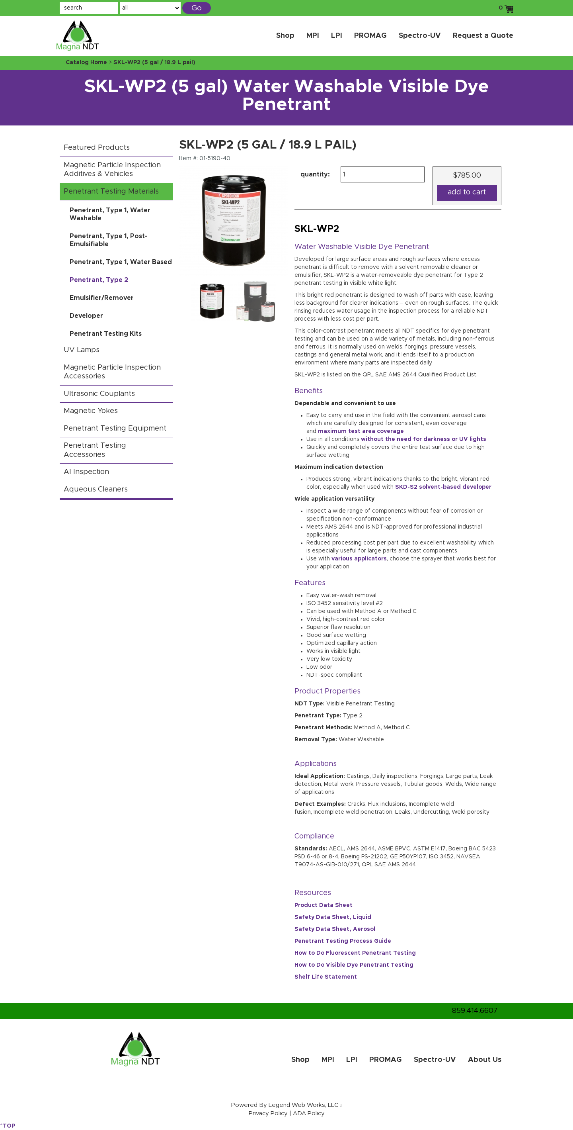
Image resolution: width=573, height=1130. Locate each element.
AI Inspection (86, 472)
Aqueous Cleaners (96, 489)
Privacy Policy (268, 1113)
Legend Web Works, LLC (303, 1105)
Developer (86, 316)
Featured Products (97, 147)
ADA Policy (309, 1113)
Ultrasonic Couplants (99, 394)
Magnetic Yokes (91, 411)
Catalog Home (86, 62)
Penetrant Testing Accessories (95, 450)
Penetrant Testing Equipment (115, 428)
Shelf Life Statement (325, 977)
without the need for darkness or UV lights (423, 439)
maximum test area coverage (361, 431)
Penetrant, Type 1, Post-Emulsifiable (108, 240)
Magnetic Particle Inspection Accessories (112, 372)
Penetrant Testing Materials (111, 191)
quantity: (315, 174)
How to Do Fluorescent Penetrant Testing (355, 953)
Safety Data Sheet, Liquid (332, 917)
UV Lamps (81, 350)
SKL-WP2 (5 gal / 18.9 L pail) (154, 62)
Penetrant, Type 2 (99, 280)
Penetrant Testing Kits (106, 334)
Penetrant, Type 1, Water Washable (110, 214)
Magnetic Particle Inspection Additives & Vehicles (112, 170)
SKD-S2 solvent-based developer (443, 487)
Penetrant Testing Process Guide (342, 941)
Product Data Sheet (323, 905)
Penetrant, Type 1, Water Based (121, 262)
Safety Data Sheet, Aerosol (334, 929)
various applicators (359, 559)
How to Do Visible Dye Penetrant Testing (353, 965)
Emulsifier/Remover (102, 298)
